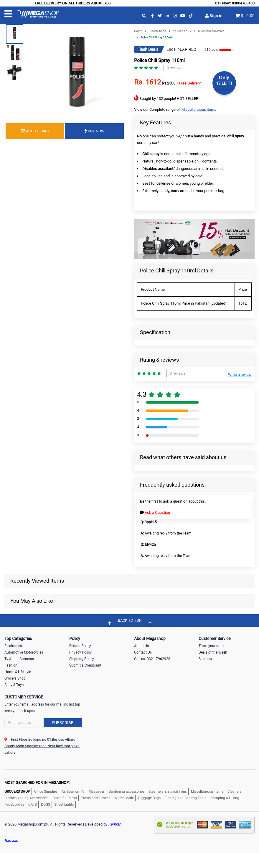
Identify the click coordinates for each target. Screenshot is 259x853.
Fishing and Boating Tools (185, 798)
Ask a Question (155, 512)
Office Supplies (45, 791)
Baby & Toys (14, 685)
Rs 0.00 (248, 15)
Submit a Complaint (85, 665)
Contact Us (143, 652)
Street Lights (64, 804)
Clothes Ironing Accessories (26, 798)
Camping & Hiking (224, 798)
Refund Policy (80, 646)
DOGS (45, 804)
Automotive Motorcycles (23, 652)
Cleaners (234, 791)
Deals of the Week (213, 652)
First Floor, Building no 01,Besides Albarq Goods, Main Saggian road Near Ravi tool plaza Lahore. (42, 746)
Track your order (212, 646)
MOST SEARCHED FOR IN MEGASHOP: (37, 782)
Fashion (10, 665)
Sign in (213, 15)
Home (138, 31)
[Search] (43, 722)
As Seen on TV (182, 31)
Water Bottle (124, 798)
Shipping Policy (81, 659)
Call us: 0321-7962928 (152, 659)
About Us (141, 646)
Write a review (240, 374)
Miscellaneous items (211, 31)
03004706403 (243, 3)
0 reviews (175, 68)
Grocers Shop (157, 31)
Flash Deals (147, 49)
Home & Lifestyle (17, 672)
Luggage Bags (149, 798)
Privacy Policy (80, 652)
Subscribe (62, 722)
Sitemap (205, 659)
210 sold (211, 50)
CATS (32, 804)
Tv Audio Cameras (19, 659)
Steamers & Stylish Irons (168, 791)
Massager (96, 791)
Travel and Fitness (95, 798)
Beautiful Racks (64, 798)
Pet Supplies (14, 804)
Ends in (173, 49)
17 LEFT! (224, 83)
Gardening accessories (126, 791)
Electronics (13, 646)
